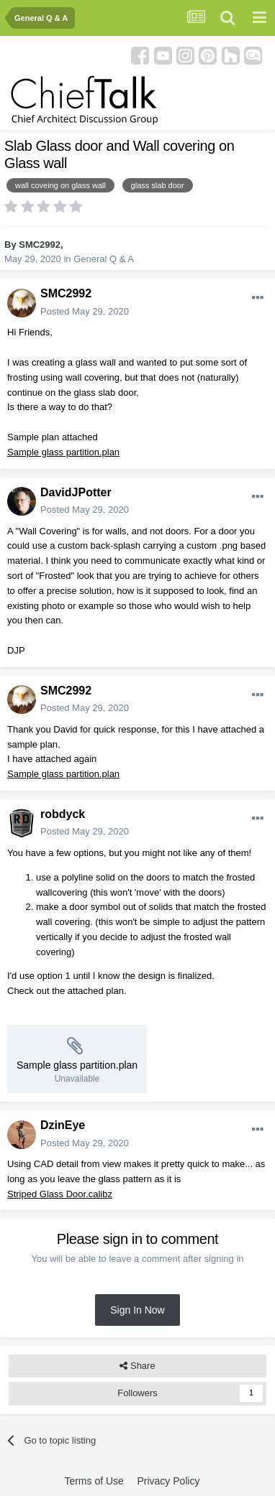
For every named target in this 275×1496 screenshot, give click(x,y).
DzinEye (62, 1125)
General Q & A (103, 259)
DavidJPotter (76, 492)
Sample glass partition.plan (63, 452)
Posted (84, 311)
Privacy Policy (168, 1481)
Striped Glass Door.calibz (59, 1194)
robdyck (62, 814)
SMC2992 (39, 244)
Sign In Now (137, 1310)
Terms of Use (93, 1481)
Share (137, 1366)
